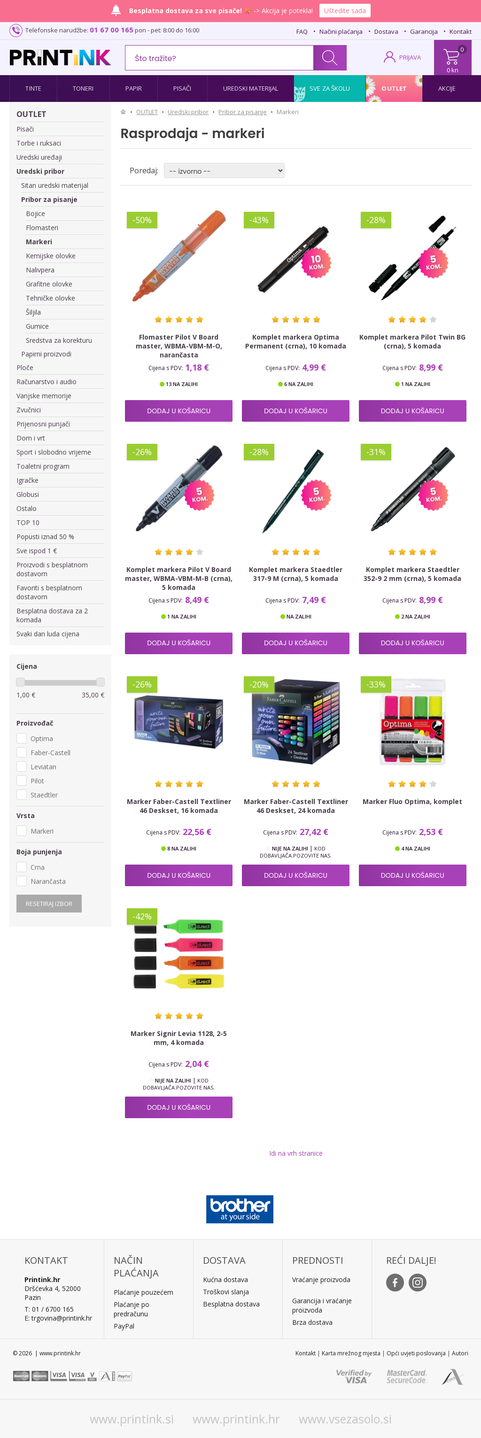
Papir (133, 88)
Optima (42, 738)
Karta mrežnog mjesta (351, 1353)
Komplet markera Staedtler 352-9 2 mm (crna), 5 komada (412, 574)
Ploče (24, 367)
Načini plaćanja (341, 31)
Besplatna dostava (231, 1303)
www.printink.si (132, 1419)
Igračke (27, 480)
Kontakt (461, 31)
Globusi (27, 494)
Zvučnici (28, 409)
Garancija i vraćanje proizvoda (322, 1305)
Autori (460, 1353)
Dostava (386, 31)
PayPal (124, 1326)
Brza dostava (312, 1322)
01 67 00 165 (111, 29)
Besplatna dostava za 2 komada (52, 615)
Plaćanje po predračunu (131, 1309)
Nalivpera (40, 269)
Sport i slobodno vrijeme (53, 452)
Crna (38, 867)
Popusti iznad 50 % (45, 536)
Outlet (394, 88)
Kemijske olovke (51, 255)
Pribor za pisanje (49, 199)
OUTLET (31, 114)
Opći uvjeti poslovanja (416, 1353)
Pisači (182, 88)
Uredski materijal (251, 88)
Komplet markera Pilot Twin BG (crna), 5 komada (412, 341)
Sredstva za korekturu (59, 340)
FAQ (302, 31)
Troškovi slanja (226, 1291)
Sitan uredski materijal (54, 185)
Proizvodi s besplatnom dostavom (52, 569)
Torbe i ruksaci (38, 143)
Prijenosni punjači (43, 423)
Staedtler (44, 794)
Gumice (37, 326)
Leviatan (43, 766)
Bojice (35, 213)
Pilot (37, 780)
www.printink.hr (236, 1419)
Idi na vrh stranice (296, 1153)
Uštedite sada (345, 10)
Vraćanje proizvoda (321, 1279)
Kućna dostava (225, 1279)
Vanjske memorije (43, 395)
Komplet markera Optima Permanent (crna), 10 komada (295, 341)
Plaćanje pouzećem (143, 1292)
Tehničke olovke (50, 298)
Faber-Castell (50, 752)
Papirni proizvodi (46, 353)
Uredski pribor (40, 171)
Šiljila (33, 312)
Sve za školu (330, 88)
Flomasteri (42, 227)
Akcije (447, 88)
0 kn (452, 70)
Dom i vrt (30, 437)
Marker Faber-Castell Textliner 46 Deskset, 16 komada (179, 806)
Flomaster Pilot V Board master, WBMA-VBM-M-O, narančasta (179, 345)
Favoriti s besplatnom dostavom (49, 592)
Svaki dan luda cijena (47, 633)
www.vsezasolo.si (345, 1419)
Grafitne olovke (49, 283)
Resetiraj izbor (49, 903)
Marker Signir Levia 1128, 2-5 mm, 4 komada (179, 1038)
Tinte (33, 88)
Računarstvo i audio (46, 381)
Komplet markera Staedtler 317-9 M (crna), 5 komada (295, 574)
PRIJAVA (410, 57)
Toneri (83, 88)
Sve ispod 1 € (36, 550)
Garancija (424, 31)
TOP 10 (27, 522)
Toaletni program (43, 466)
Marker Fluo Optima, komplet (412, 801)
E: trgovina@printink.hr (58, 1318)
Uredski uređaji (39, 157)
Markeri (39, 241)
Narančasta (48, 881)
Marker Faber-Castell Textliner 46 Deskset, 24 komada (296, 806)
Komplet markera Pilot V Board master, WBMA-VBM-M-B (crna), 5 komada (179, 578)
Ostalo (26, 508)
